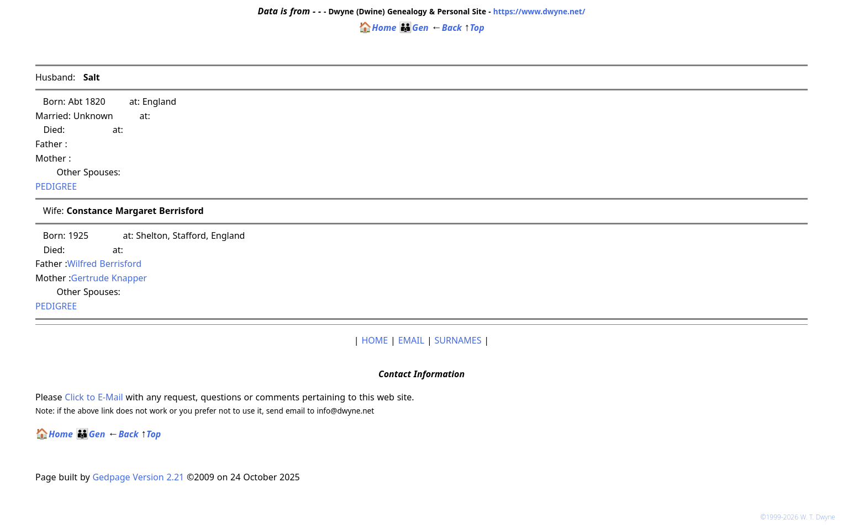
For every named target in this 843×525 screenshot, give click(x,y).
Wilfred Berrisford (104, 264)
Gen (414, 28)
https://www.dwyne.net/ (539, 11)
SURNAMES (458, 340)
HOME (374, 340)
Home (377, 28)
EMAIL (411, 340)
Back (446, 28)
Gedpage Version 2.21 (138, 477)
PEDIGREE (56, 186)
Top (474, 28)
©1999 (800, 517)
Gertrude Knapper (109, 278)
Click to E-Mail (94, 397)
